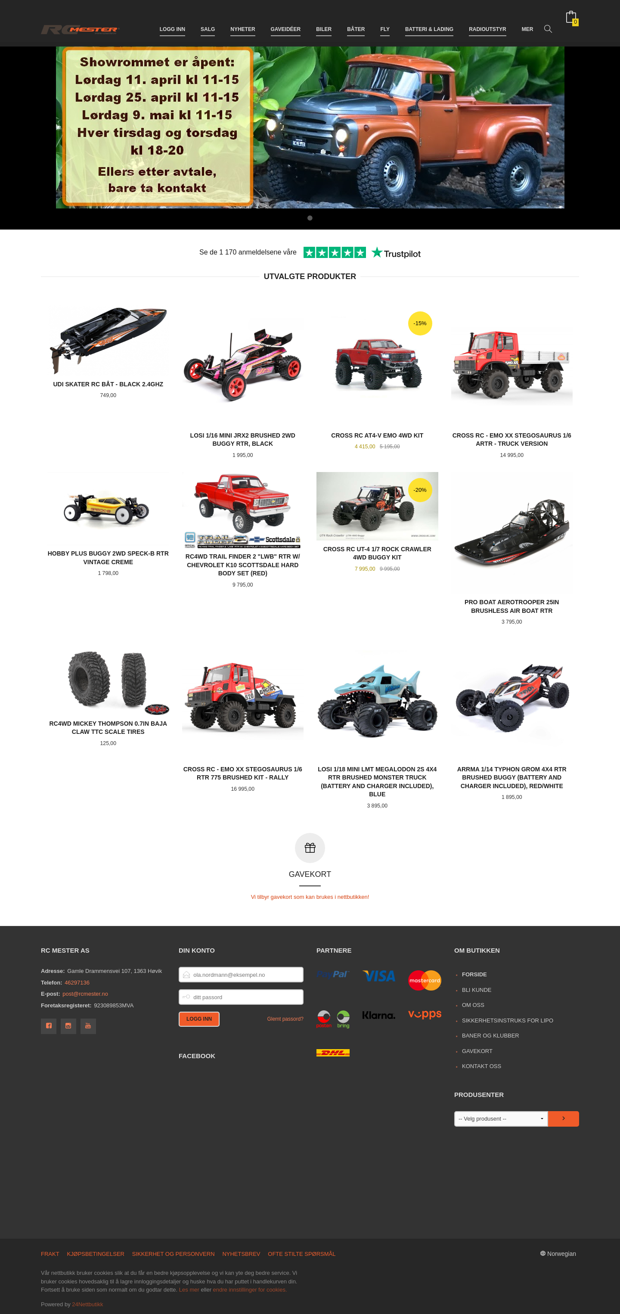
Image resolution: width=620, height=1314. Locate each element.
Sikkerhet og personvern (173, 1253)
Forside (474, 974)
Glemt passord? (285, 1019)
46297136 (77, 982)
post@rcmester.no (85, 993)
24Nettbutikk (87, 1304)
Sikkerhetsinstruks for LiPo (507, 1020)
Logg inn (172, 21)
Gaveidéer (286, 21)
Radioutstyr (487, 21)
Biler (324, 21)
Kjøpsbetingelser (95, 1253)
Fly (385, 21)
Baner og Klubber (490, 1035)
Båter (356, 21)
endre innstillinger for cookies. (250, 1289)
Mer (527, 21)
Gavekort (477, 1050)
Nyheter (242, 21)
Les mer (189, 1289)
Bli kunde (477, 989)
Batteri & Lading (429, 21)
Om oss (473, 1004)
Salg (208, 21)
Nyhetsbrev (241, 1253)
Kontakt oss (481, 1065)
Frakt (50, 1253)
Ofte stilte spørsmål (301, 1253)
